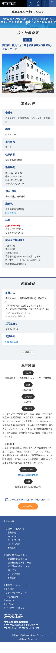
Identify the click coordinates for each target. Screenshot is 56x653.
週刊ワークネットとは (16, 585)
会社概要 (10, 589)
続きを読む (28, 506)
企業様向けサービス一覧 (19, 562)
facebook (10, 600)
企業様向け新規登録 (17, 559)
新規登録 (12, 532)
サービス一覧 (14, 540)
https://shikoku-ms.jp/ (28, 475)
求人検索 (10, 521)
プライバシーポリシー (16, 592)
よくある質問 (14, 544)
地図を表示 (10, 213)
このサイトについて (15, 529)
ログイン (12, 536)
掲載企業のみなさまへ (16, 555)
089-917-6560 (11, 342)
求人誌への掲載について (19, 566)
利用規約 (12, 547)
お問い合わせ (12, 596)
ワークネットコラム (15, 608)
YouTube (10, 604)
